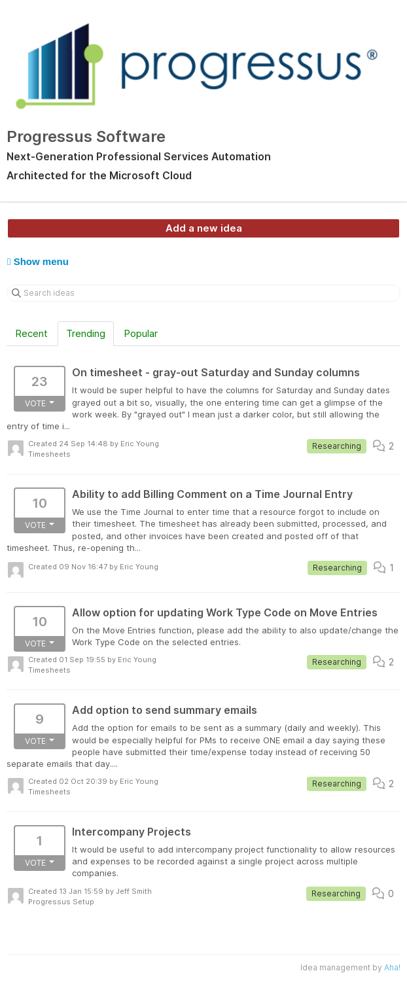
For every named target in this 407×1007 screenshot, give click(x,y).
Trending (85, 333)
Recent (31, 333)
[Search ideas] (203, 293)
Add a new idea (204, 228)
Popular (141, 333)
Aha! (392, 967)
